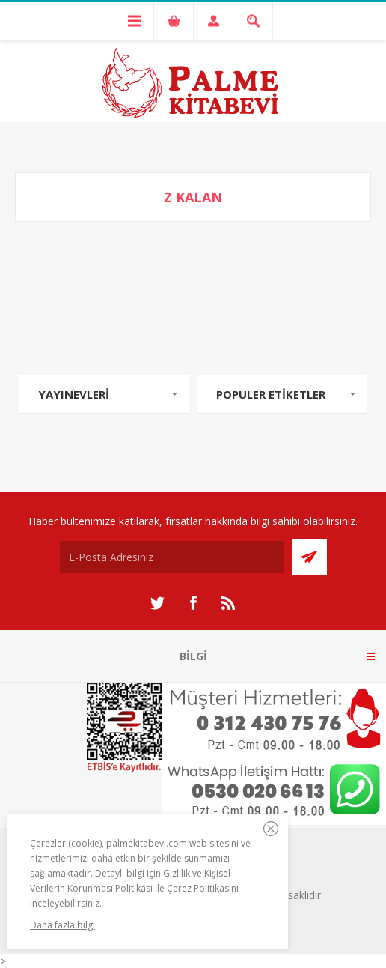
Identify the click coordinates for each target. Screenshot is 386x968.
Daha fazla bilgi (62, 925)
